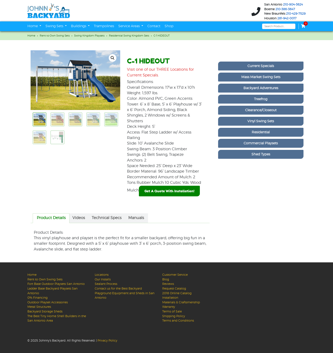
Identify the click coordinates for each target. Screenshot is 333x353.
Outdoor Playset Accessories (47, 302)
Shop (169, 26)
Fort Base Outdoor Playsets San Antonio (56, 283)
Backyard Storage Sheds (44, 311)
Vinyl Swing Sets (260, 121)
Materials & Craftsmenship (181, 302)
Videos (78, 218)
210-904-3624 (293, 4)
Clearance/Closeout (261, 110)
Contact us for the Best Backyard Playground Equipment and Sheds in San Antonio (124, 293)
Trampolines (104, 26)
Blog (165, 279)
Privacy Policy (107, 340)
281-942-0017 (286, 18)
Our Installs (103, 279)
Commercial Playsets (261, 143)
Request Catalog (174, 288)
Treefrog (260, 99)
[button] (112, 58)
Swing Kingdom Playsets (89, 35)
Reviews (168, 283)
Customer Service (175, 274)
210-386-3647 (285, 9)
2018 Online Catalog (177, 293)
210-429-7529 (296, 13)
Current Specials (260, 66)
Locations (102, 274)
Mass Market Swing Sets (260, 77)
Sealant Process (106, 283)
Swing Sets (54, 26)
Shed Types (260, 154)
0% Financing (37, 297)
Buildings (79, 26)
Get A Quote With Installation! (169, 191)
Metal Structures (39, 306)
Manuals (136, 218)
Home (33, 26)
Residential (261, 132)
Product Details (51, 218)
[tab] (51, 218)
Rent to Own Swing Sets (55, 35)
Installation (170, 297)
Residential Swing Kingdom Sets (129, 35)
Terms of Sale (172, 311)
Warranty (168, 306)
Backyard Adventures (260, 88)
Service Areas (129, 26)
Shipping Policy (173, 316)
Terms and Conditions (178, 320)
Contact (153, 26)
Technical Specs (106, 218)
